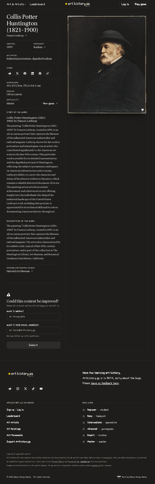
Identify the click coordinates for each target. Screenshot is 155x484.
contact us (96, 465)
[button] (16, 4)
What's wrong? (15, 311)
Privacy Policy (58, 461)
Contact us (85, 461)
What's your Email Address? (23, 325)
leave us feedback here (105, 383)
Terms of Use (73, 461)
